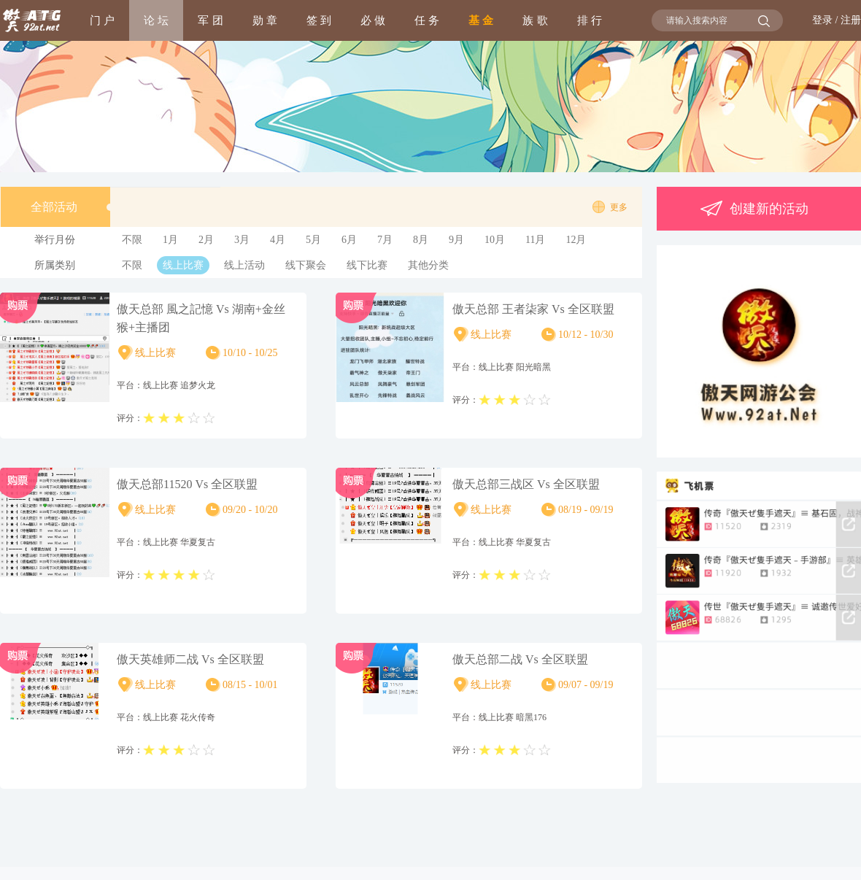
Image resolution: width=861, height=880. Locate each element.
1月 (170, 239)
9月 (456, 239)
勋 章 (264, 20)
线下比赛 (367, 265)
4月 (277, 239)
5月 (313, 239)
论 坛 (156, 20)
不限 (132, 239)
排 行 (589, 20)
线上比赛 (183, 265)
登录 (822, 20)
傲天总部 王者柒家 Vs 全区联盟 (533, 309)
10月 (494, 239)
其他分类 (428, 265)
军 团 (210, 20)
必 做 (372, 20)
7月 (385, 239)
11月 (535, 239)
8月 (420, 239)
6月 (349, 239)
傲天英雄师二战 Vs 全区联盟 (190, 659)
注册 (851, 20)
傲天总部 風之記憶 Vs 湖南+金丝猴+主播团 (201, 318)
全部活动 (71, 207)
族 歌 (534, 20)
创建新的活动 (752, 208)
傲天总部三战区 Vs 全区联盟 (526, 484)
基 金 (480, 20)
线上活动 (244, 265)
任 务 (426, 20)
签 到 (318, 20)
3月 (242, 239)
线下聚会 (305, 265)
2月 (206, 239)
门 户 (102, 20)
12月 (575, 239)
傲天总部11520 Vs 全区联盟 (187, 484)
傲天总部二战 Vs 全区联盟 (520, 659)
